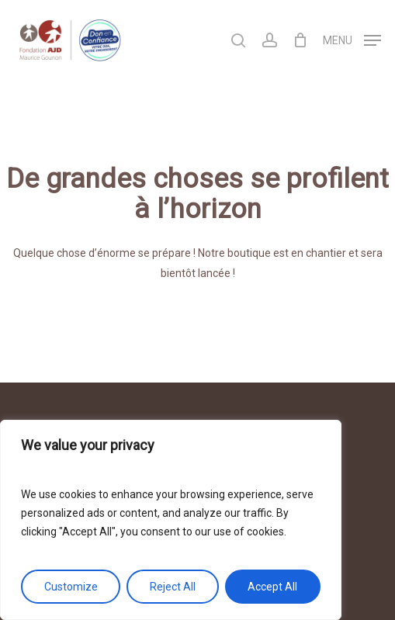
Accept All (272, 586)
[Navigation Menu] (352, 39)
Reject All (173, 586)
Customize (71, 586)
